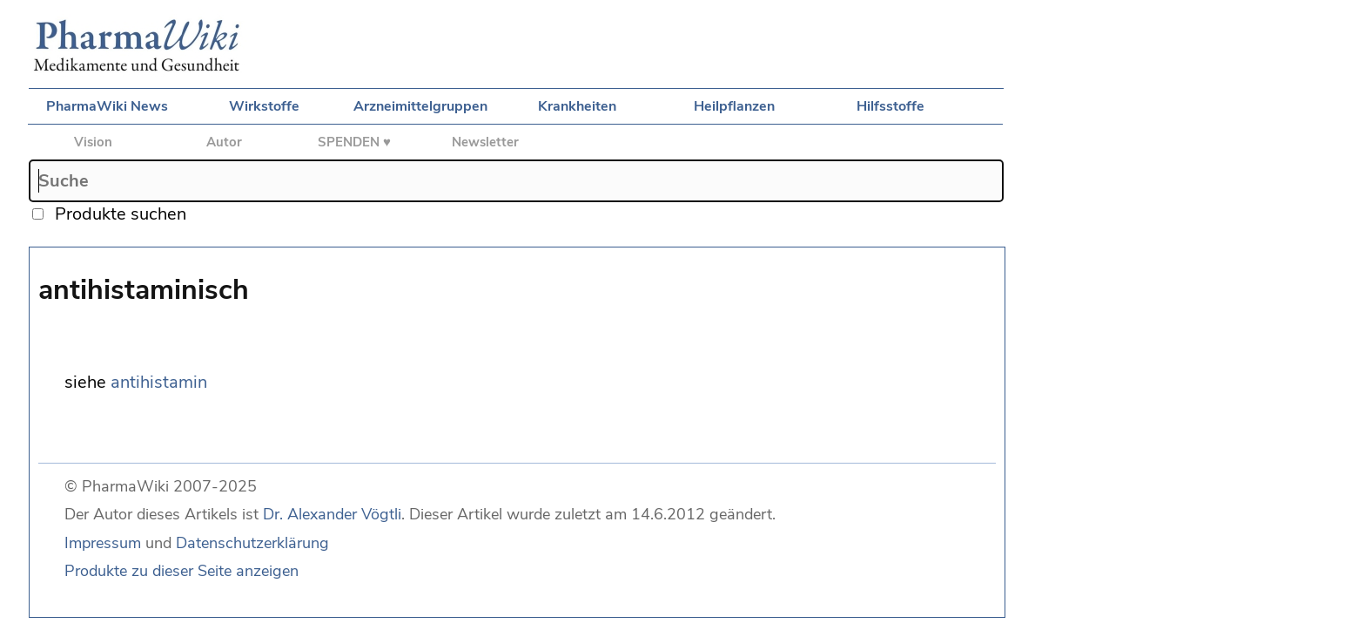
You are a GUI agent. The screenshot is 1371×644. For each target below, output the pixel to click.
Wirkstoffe (264, 106)
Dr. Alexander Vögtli (332, 514)
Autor (224, 142)
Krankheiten (577, 106)
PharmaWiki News (107, 106)
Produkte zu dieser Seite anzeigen (181, 570)
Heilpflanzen (734, 106)
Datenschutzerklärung (252, 542)
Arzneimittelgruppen (420, 106)
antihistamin (159, 382)
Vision (93, 142)
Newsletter (485, 142)
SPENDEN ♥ (354, 142)
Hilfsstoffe (890, 106)
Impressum (102, 542)
